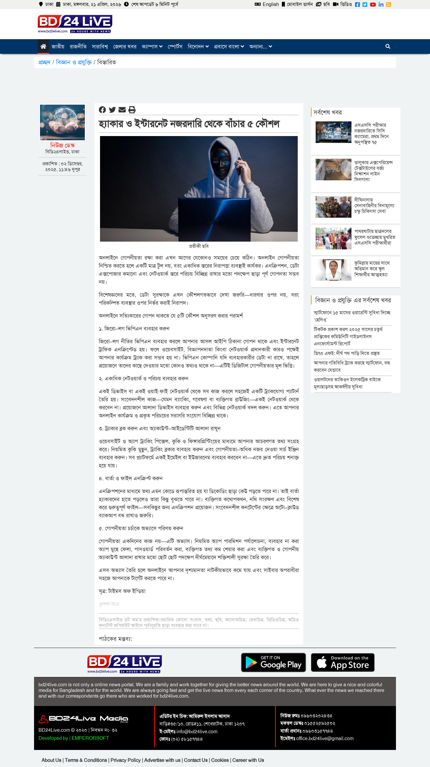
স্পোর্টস (175, 46)
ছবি (323, 4)
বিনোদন (198, 46)
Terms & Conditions (86, 760)
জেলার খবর (124, 46)
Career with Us (248, 760)
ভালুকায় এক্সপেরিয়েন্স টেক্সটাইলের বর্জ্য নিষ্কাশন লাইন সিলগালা (373, 171)
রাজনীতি (78, 46)
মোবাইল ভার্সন (297, 4)
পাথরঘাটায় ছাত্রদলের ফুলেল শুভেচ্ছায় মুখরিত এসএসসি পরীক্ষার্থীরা (374, 237)
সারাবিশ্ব (100, 46)
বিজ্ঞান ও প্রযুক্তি (74, 62)
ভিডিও (342, 4)
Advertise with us (163, 760)
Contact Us (196, 760)
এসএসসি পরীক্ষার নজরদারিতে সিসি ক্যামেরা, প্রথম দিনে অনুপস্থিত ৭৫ (371, 134)
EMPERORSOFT (90, 738)
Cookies (220, 760)
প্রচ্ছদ (45, 62)
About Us (52, 760)
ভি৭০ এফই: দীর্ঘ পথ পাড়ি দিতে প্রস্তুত (347, 353)
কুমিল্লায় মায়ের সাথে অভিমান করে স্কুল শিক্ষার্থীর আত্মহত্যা (372, 268)
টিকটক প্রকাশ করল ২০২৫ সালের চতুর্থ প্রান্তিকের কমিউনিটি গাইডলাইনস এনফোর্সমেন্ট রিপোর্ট (348, 336)
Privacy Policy (126, 760)
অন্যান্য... (260, 46)
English (267, 4)
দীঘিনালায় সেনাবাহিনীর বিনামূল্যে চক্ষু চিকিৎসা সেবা (374, 205)
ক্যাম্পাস (152, 46)
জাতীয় (58, 46)
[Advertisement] (215, 84)
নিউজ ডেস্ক (62, 145)
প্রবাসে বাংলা (229, 46)
